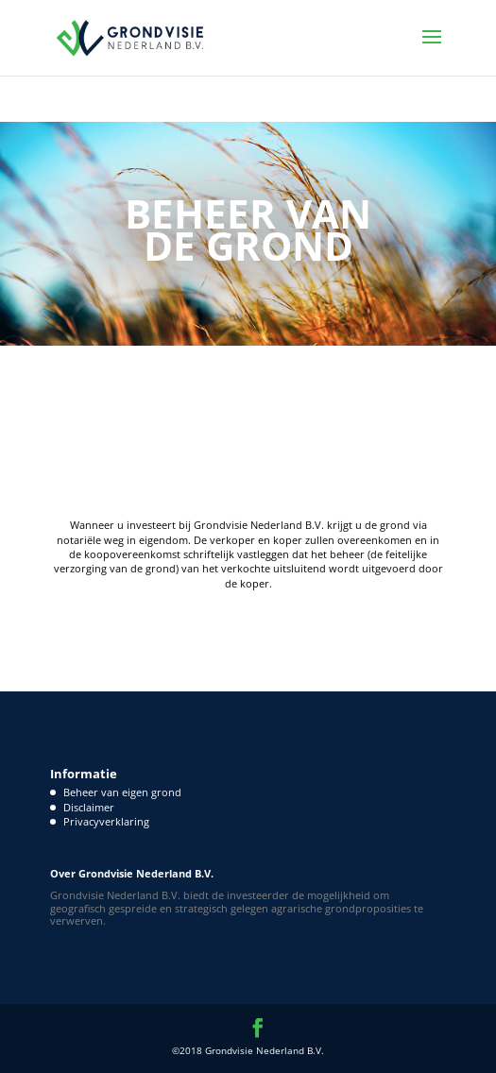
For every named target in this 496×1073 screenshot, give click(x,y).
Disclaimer (88, 807)
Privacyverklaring (106, 821)
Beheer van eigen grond (122, 792)
